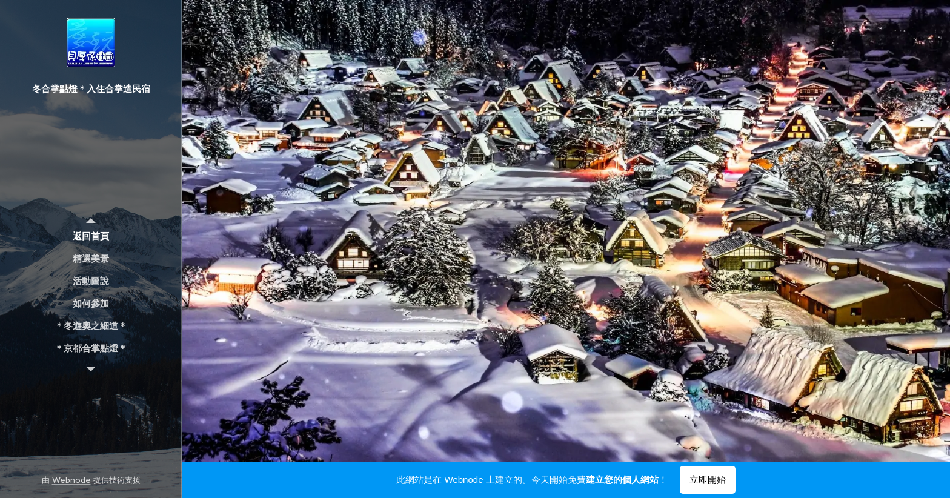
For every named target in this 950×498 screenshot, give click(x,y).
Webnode (71, 480)
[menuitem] (91, 236)
